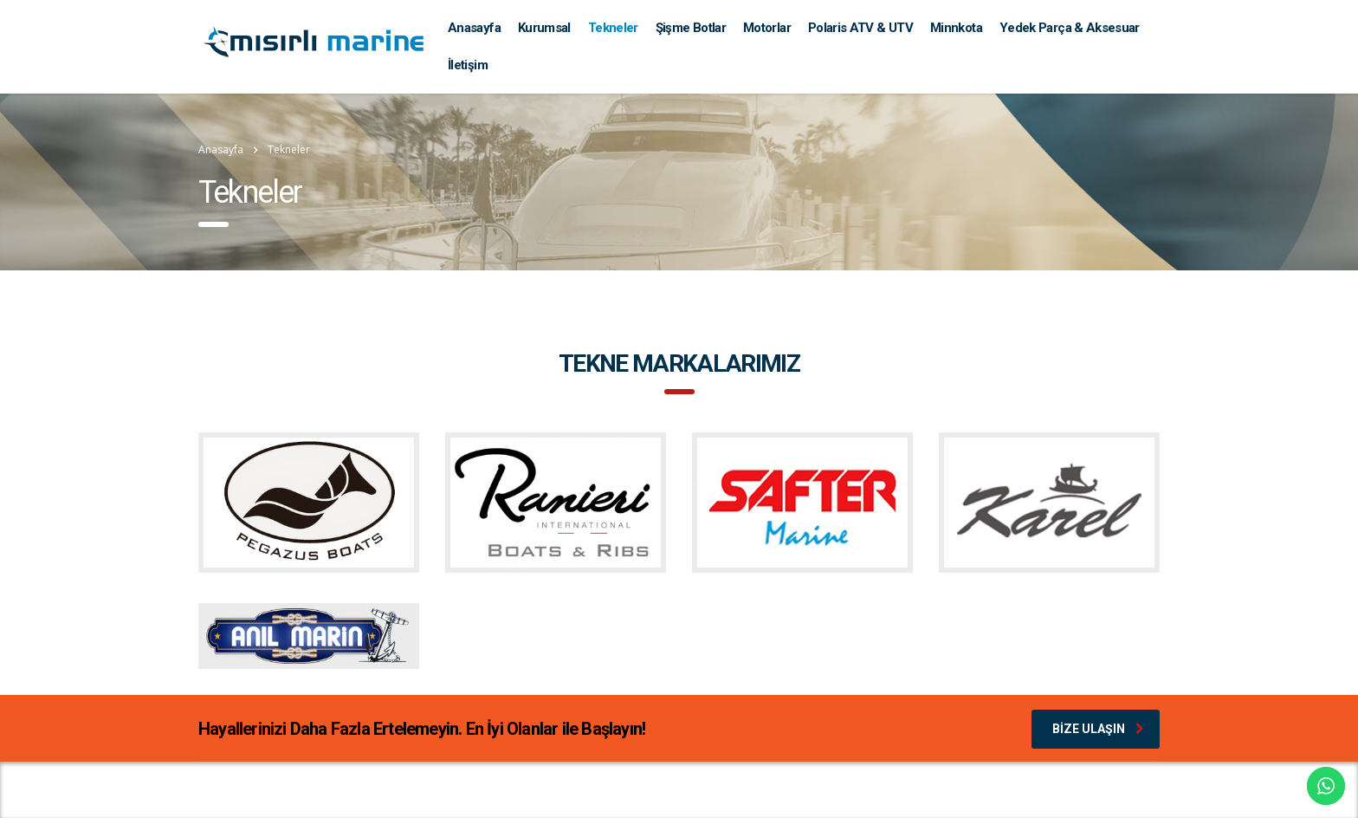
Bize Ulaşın (1098, 729)
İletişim (468, 65)
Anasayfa (474, 28)
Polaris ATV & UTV (860, 28)
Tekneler (613, 28)
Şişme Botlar (691, 28)
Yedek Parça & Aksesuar (1069, 28)
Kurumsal (544, 28)
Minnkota (956, 28)
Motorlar (767, 28)
